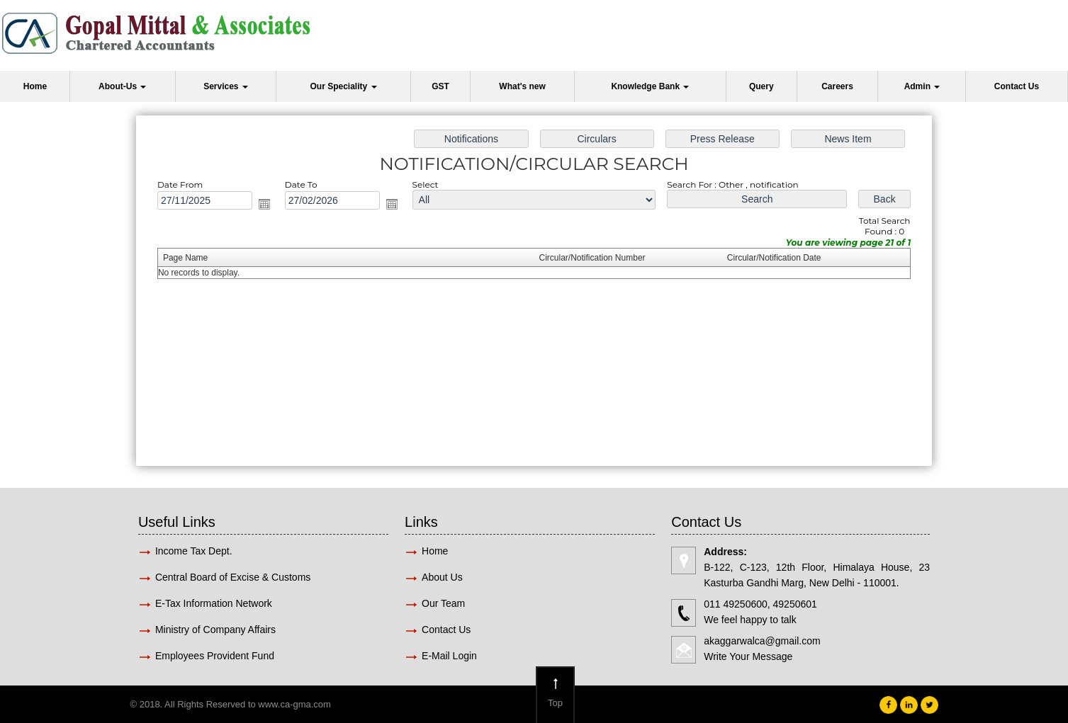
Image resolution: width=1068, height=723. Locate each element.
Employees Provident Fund (214, 655)
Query (761, 86)
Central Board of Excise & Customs (232, 577)
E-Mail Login (451, 655)
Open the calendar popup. (264, 204)
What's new (522, 86)
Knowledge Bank (650, 86)
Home (35, 86)
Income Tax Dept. (193, 551)
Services (225, 86)
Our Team (443, 603)
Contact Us (1016, 86)
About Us (442, 577)
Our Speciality (343, 86)
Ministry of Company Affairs (215, 629)
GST (440, 86)
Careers (837, 86)
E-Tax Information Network (213, 603)
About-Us (122, 86)
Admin (922, 86)
